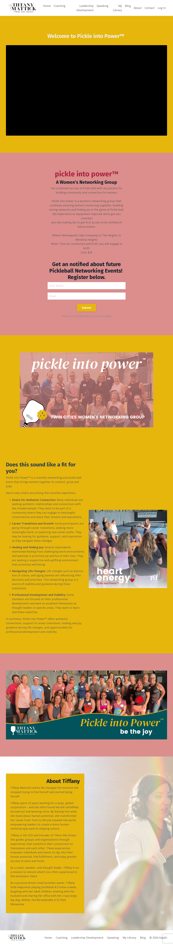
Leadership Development (85, 8)
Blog (128, 6)
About (138, 8)
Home (47, 6)
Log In (162, 8)
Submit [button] (86, 307)
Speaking (102, 6)
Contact (150, 8)
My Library (117, 8)
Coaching (59, 6)
